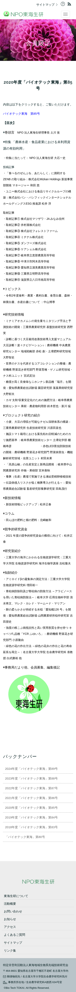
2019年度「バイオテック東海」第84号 (31, 817)
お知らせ (10, 919)
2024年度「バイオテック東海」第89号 (33, 768)
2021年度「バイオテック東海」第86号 (33, 798)
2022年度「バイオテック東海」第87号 (33, 788)
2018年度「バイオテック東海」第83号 (31, 827)
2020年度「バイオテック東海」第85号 (33, 807)
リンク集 (10, 950)
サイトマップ (48, 4)
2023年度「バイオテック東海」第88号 (33, 778)
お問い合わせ (13, 911)
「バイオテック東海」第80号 (25, 837)
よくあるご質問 (14, 934)
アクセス (10, 926)
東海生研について (16, 896)
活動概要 (10, 903)
